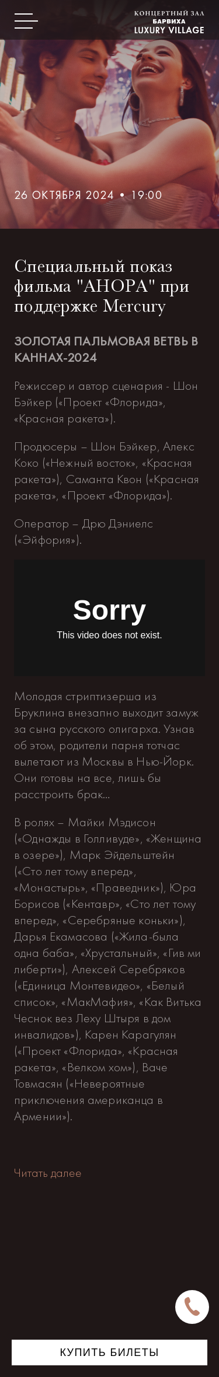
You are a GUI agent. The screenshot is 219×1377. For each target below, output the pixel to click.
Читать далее (48, 1172)
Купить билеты (109, 1352)
